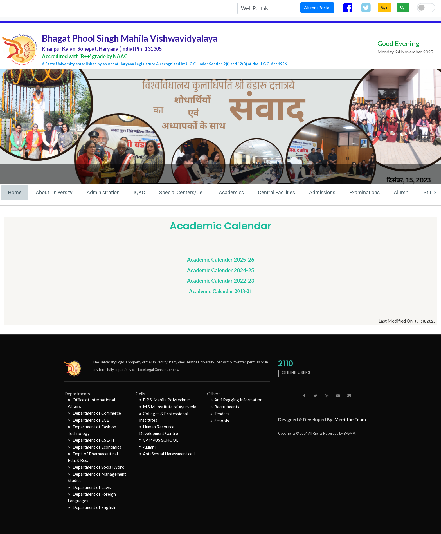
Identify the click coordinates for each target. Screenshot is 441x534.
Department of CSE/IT (91, 440)
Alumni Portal (317, 7)
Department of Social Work (96, 467)
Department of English (91, 507)
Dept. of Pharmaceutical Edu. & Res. (93, 457)
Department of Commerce (94, 412)
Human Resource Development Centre (158, 430)
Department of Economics (94, 447)
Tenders (219, 413)
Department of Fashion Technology (92, 430)
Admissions (322, 192)
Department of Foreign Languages (92, 497)
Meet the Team (350, 419)
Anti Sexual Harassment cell (167, 453)
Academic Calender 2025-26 (220, 259)
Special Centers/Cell (182, 192)
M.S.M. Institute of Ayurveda (167, 406)
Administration (103, 192)
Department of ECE (88, 420)
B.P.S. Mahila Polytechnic (164, 399)
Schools (219, 420)
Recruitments (224, 406)
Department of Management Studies (97, 477)
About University (54, 192)
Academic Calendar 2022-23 (220, 281)
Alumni (402, 192)
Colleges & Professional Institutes (163, 417)
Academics (231, 192)
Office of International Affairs (91, 403)
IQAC (139, 192)
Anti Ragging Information (236, 399)
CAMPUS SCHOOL (158, 440)
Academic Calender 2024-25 (220, 270)
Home (15, 192)
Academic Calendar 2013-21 (220, 291)
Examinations (364, 192)
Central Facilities (276, 192)
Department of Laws (89, 487)
